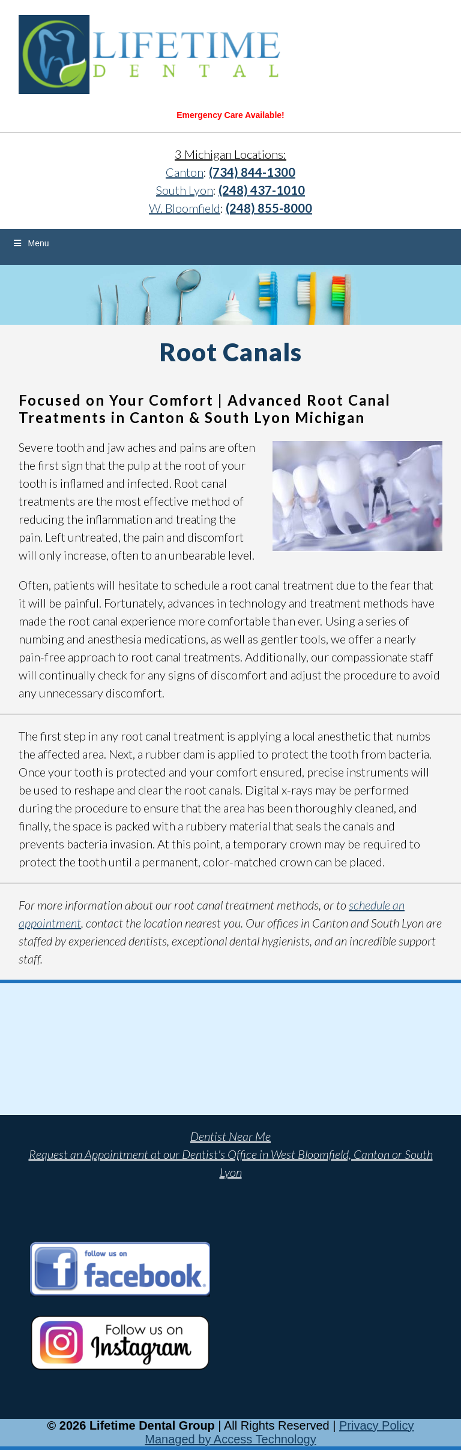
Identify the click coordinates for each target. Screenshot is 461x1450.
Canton (184, 172)
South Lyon (184, 190)
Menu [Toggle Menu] (30, 243)
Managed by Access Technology (230, 1439)
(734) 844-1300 (252, 172)
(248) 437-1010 (261, 190)
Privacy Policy (376, 1425)
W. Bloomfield (184, 208)
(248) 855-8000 (269, 208)
